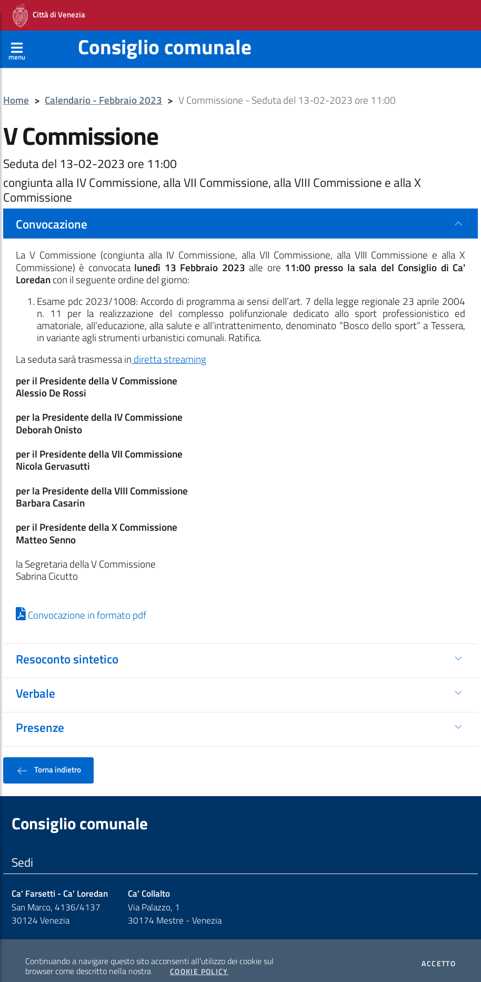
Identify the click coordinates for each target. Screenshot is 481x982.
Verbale (35, 681)
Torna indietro (48, 758)
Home (16, 89)
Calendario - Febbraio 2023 (103, 89)
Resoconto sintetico (67, 647)
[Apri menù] (16, 37)
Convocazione (51, 212)
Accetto (439, 952)
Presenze (40, 715)
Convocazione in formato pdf (81, 603)
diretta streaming (169, 347)
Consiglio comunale (165, 35)
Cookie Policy (199, 960)
